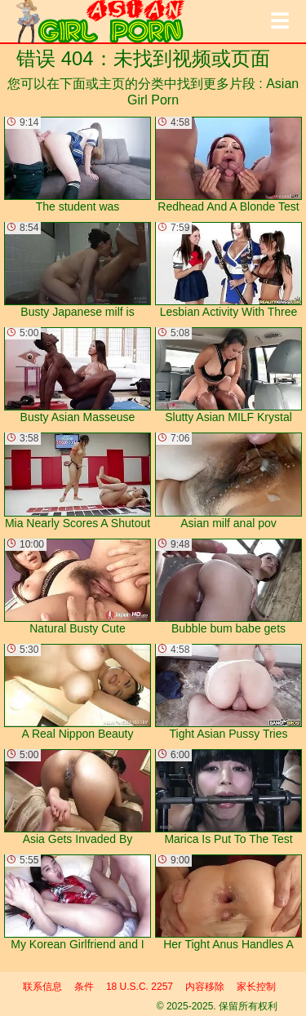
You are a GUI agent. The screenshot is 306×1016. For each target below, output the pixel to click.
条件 (84, 986)
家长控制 (256, 986)
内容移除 (204, 986)
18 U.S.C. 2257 (139, 986)
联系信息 (42, 986)
